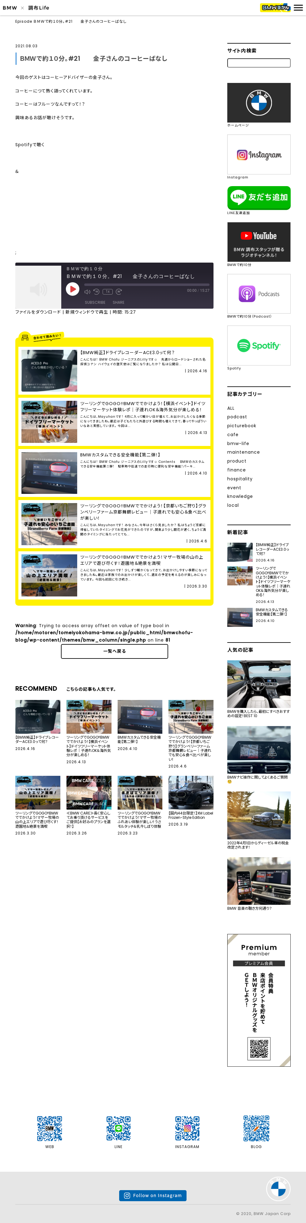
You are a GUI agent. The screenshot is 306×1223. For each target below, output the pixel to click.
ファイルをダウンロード (38, 312)
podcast (237, 417)
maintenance (243, 452)
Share (118, 302)
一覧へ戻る (114, 651)
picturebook (241, 426)
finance (236, 470)
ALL (231, 408)
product (237, 461)
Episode (23, 21)
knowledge (240, 496)
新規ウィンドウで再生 (87, 312)
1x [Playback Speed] (108, 291)
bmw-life (238, 443)
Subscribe (95, 302)
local (233, 505)
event (234, 488)
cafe (233, 435)
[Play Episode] (72, 289)
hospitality (240, 479)
